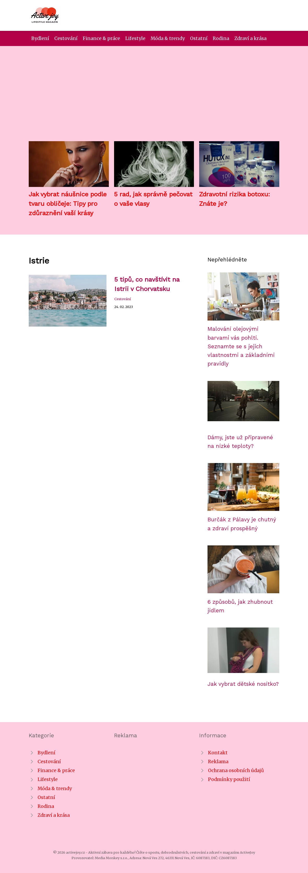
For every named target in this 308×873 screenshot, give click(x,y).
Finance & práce (101, 38)
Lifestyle (135, 38)
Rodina (221, 38)
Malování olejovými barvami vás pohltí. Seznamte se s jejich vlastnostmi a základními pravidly (241, 346)
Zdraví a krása (250, 38)
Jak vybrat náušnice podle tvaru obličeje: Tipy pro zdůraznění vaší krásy (67, 204)
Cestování (66, 38)
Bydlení (40, 38)
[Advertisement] (154, 97)
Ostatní (199, 38)
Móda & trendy (168, 38)
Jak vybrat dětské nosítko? (243, 684)
